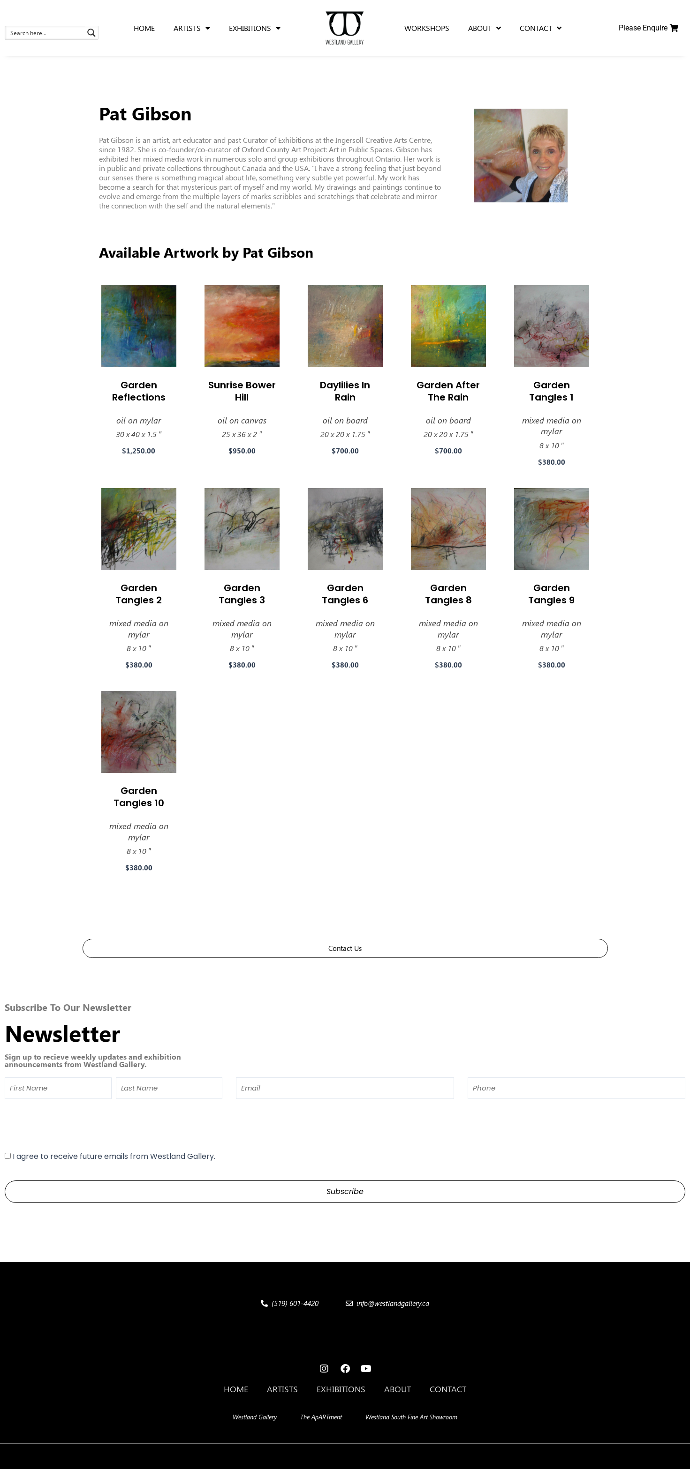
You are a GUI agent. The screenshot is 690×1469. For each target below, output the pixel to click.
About (397, 1389)
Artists (282, 1389)
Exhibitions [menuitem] (255, 28)
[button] (183, 1456)
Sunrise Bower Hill (242, 391)
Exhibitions (341, 1389)
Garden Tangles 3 (242, 594)
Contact (448, 1389)
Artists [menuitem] (192, 28)
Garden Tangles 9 (551, 594)
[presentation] (76, 1124)
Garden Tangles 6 (345, 594)
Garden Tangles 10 (139, 796)
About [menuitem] (484, 28)
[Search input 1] (45, 33)
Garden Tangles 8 (448, 594)
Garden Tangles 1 (551, 391)
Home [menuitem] (144, 28)
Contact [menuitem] (540, 28)
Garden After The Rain (448, 391)
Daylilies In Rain (345, 391)
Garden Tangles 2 (138, 594)
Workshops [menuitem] (426, 28)
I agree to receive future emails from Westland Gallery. (114, 1156)
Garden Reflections (139, 391)
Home (236, 1389)
